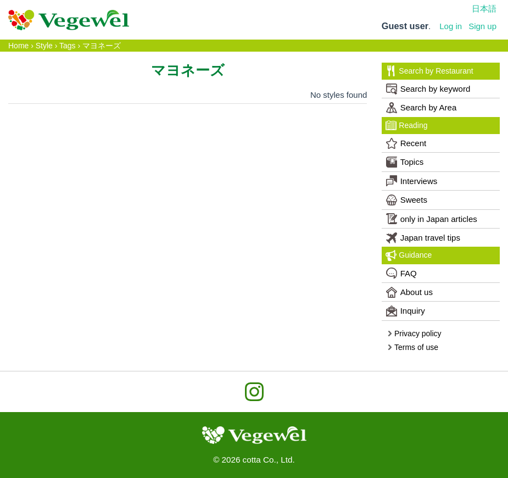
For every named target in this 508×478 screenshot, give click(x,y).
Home (18, 45)
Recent (406, 143)
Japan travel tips (423, 237)
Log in (450, 26)
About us (409, 292)
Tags (67, 45)
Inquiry (405, 310)
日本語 (484, 8)
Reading (406, 125)
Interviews (412, 180)
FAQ (401, 273)
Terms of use (412, 347)
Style (44, 45)
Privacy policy (414, 333)
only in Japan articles (431, 218)
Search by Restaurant (429, 70)
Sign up (482, 26)
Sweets (406, 199)
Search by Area (421, 107)
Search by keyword (428, 89)
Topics (405, 162)
